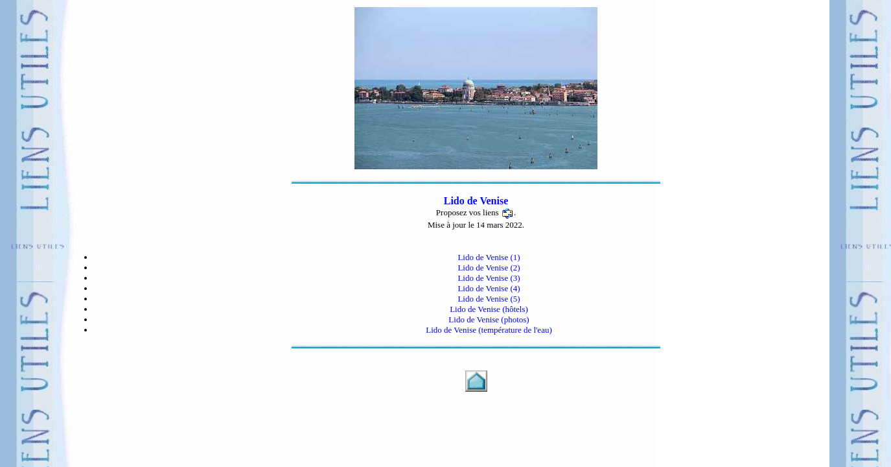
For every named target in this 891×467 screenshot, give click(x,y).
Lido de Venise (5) (488, 299)
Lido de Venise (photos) (488, 319)
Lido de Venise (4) (488, 288)
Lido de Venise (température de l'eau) (489, 330)
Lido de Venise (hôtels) (489, 309)
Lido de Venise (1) (488, 257)
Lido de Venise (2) (488, 267)
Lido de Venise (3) (488, 278)
